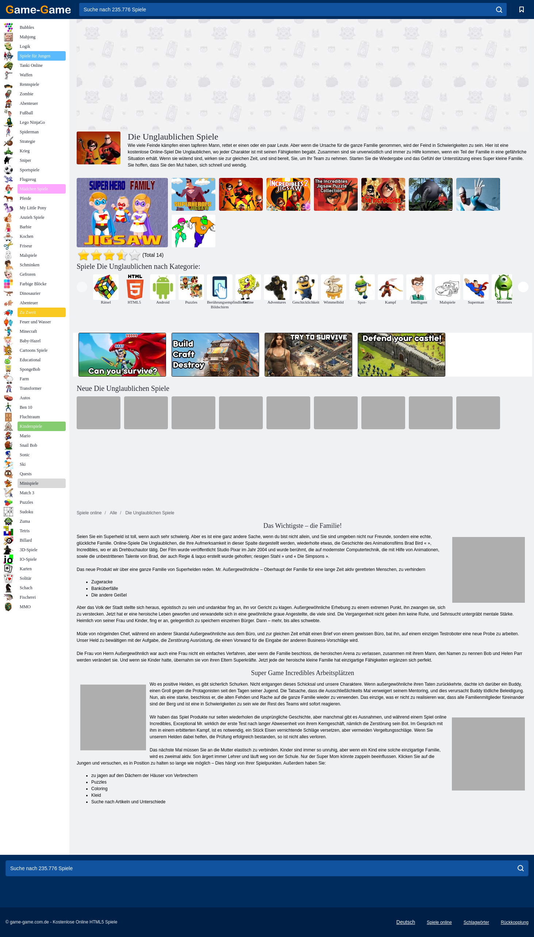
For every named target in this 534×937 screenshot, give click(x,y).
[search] (499, 9)
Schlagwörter (476, 922)
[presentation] (82, 287)
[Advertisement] (189, 74)
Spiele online (439, 922)
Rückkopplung (515, 922)
